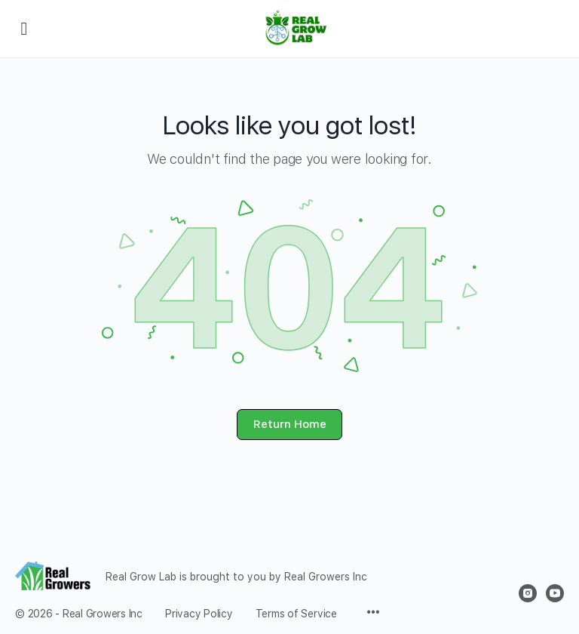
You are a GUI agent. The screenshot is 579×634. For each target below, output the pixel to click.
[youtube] (555, 593)
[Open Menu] (24, 27)
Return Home (289, 424)
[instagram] (528, 593)
